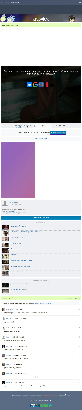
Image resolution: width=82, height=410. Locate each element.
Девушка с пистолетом (18, 284)
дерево (77, 298)
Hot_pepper (9, 346)
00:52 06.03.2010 (17, 328)
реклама (39, 395)
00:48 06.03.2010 (18, 337)
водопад (14, 213)
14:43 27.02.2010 (20, 355)
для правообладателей (50, 395)
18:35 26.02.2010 (20, 364)
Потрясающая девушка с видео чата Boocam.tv (25, 232)
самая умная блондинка (18, 226)
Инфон (45, 400)
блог (69, 395)
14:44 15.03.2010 (20, 319)
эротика (20, 213)
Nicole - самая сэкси (17, 237)
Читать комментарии (41, 138)
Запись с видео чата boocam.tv (20, 266)
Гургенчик (9, 373)
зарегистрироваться (46, 303)
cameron (13, 254)
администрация (17, 395)
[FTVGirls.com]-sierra (17, 272)
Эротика (11, 211)
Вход (2, 2)
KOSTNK (9, 383)
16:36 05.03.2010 (21, 346)
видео (11, 204)
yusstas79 (9, 364)
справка (32, 395)
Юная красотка (15, 249)
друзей (20, 204)
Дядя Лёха (9, 309)
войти (35, 303)
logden (8, 337)
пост (16, 204)
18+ (80, 2)
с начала (70, 298)
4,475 (18, 127)
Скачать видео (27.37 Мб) (41, 218)
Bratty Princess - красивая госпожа (21, 260)
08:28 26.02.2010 (20, 373)
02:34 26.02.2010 (20, 383)
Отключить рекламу (58, 132)
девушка (8, 213)
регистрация (15, 2)
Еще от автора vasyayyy (41, 280)
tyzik (7, 328)
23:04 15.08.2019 (21, 309)
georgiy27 (9, 355)
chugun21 (9, 319)
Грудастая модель (16, 243)
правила (25, 395)
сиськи (25, 213)
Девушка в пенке (16, 289)
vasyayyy (12, 202)
